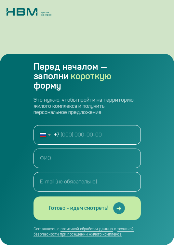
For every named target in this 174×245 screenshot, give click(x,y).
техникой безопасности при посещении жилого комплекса (83, 232)
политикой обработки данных (86, 229)
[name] (87, 158)
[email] (87, 182)
